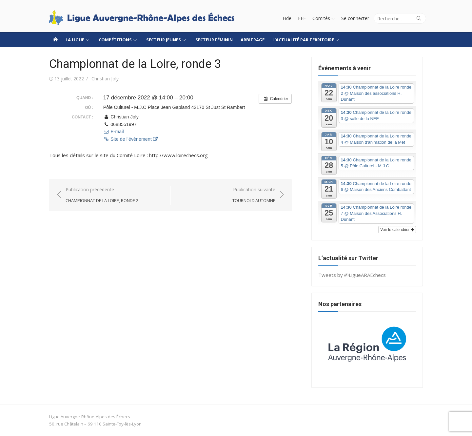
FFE (302, 18)
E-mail (113, 131)
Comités (321, 18)
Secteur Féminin (214, 40)
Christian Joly (105, 78)
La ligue (75, 40)
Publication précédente (102, 195)
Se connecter (355, 18)
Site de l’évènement (130, 139)
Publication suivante (253, 195)
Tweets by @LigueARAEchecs (352, 275)
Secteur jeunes (163, 40)
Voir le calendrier (397, 229)
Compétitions (115, 40)
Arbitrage (253, 40)
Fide (287, 18)
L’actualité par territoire (303, 40)
